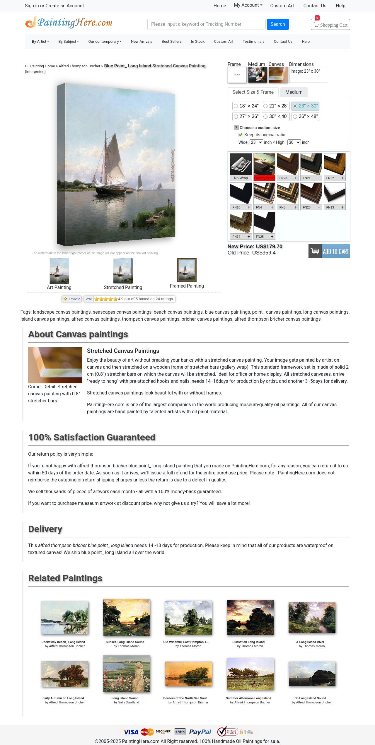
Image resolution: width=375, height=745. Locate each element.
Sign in (32, 5)
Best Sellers (172, 41)
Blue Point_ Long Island (127, 66)
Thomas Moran (128, 646)
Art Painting (59, 287)
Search (278, 24)
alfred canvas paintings (95, 319)
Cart (331, 23)
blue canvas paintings (227, 312)
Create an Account (64, 5)
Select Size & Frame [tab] (253, 92)
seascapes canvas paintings (122, 312)
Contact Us (315, 5)
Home (220, 5)
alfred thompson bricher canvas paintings (277, 319)
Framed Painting (187, 286)
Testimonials (253, 41)
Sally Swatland (128, 702)
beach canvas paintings (178, 312)
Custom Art (282, 5)
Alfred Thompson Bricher (79, 66)
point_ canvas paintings (276, 312)
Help (340, 5)
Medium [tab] (293, 92)
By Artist (39, 41)
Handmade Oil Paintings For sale (69, 23)
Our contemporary (103, 41)
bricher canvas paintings (207, 319)
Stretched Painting (123, 287)
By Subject (67, 41)
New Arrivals (141, 41)
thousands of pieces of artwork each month (89, 491)
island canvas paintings (45, 319)
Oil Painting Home (40, 66)
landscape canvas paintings (62, 312)
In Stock (198, 41)
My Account (248, 5)
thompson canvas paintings (150, 319)
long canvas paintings (326, 312)
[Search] (206, 24)
